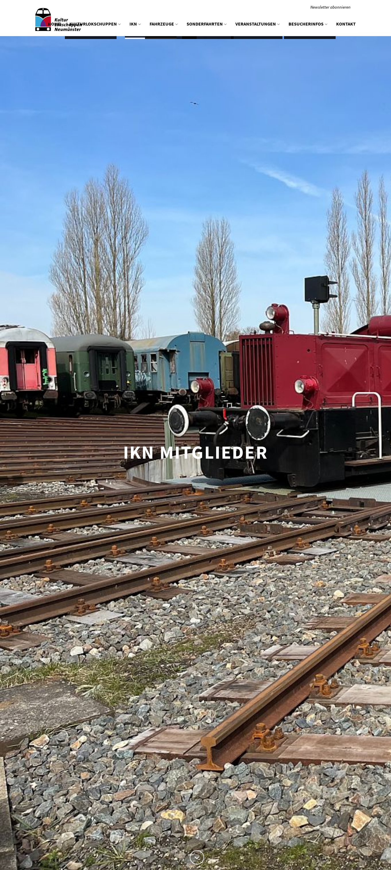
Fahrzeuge (163, 24)
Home (54, 24)
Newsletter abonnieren (330, 7)
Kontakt (346, 24)
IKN (134, 24)
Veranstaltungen (257, 24)
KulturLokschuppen (94, 24)
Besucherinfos (308, 24)
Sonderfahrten (206, 24)
